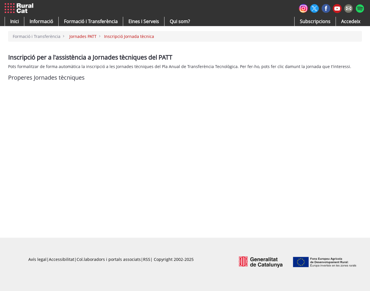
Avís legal (37, 259)
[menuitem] (91, 21)
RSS (146, 259)
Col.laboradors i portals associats (109, 259)
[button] (14, 21)
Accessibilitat (61, 259)
